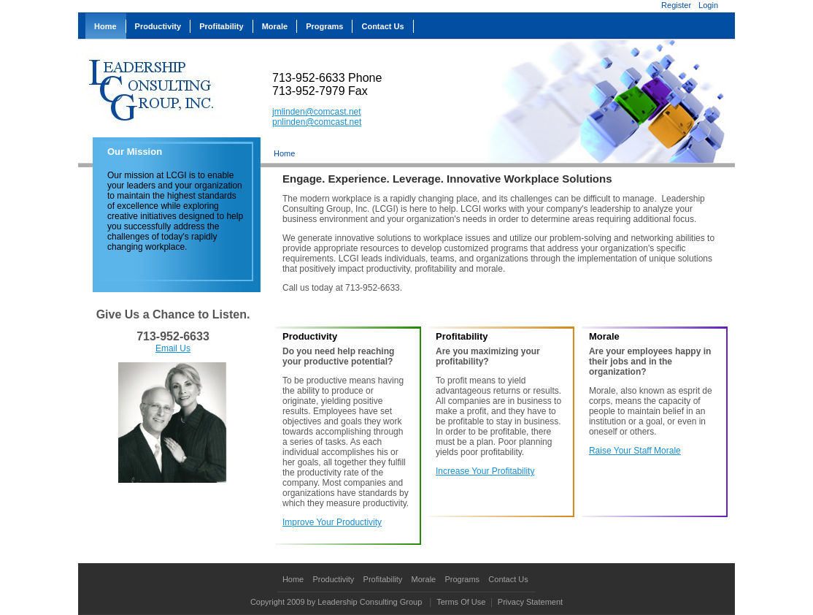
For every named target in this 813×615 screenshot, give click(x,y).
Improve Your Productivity (332, 522)
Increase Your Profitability (485, 471)
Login (708, 5)
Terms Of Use (460, 601)
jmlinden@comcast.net (316, 112)
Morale (424, 579)
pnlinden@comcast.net (316, 122)
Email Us (172, 348)
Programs (461, 579)
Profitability (383, 579)
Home (284, 153)
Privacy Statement (530, 601)
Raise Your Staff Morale (635, 451)
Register (676, 5)
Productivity (333, 579)
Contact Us (508, 579)
